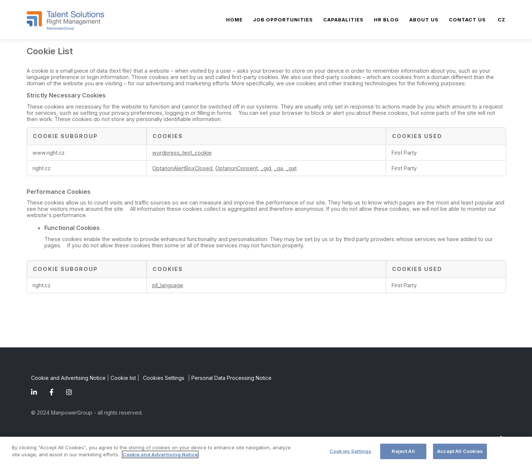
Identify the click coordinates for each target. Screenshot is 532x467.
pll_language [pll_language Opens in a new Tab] (167, 285)
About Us (424, 20)
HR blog (386, 20)
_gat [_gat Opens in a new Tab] (291, 168)
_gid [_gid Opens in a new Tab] (266, 168)
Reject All (403, 451)
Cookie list (123, 378)
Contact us (467, 20)
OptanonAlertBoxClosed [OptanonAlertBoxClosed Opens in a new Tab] (182, 168)
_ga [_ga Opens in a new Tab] (278, 168)
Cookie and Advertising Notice (68, 378)
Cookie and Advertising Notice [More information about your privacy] (160, 455)
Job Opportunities (283, 20)
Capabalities (343, 20)
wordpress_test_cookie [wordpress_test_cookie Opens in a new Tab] (182, 153)
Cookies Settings (163, 378)
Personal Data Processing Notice (231, 378)
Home (234, 20)
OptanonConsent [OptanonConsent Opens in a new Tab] (236, 168)
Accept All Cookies (460, 451)
